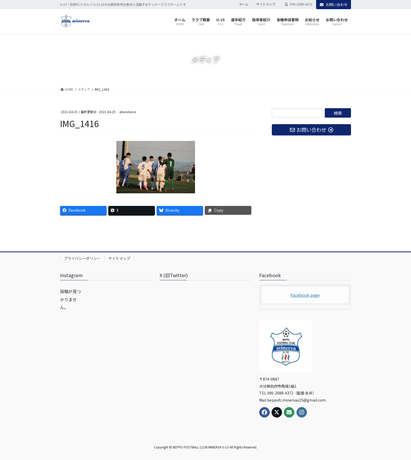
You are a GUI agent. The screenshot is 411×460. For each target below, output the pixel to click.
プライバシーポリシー (82, 258)
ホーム (243, 4)
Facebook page (305, 295)
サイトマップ (265, 4)
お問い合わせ (334, 4)
